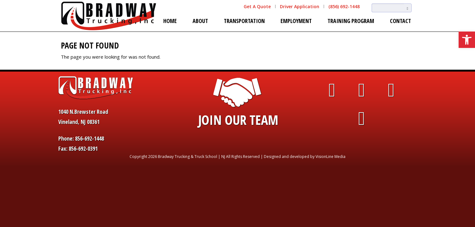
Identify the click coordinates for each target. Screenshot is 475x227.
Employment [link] (296, 21)
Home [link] (170, 21)
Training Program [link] (350, 21)
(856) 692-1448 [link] (344, 6)
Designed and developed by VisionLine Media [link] (304, 156)
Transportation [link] (244, 21)
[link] (467, 40)
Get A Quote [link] (257, 6)
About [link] (200, 21)
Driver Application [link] (299, 6)
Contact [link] (400, 21)
